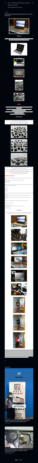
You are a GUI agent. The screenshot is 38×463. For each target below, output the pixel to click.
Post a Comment (9, 453)
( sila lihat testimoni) (28, 212)
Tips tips (16, 7)
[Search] (32, 3)
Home (9, 7)
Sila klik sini (26, 114)
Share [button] (5, 423)
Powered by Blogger (19, 460)
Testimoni (12, 7)
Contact (20, 7)
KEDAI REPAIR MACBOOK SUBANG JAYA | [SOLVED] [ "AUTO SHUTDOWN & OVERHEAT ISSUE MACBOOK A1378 (19, 450)
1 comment (8, 423)
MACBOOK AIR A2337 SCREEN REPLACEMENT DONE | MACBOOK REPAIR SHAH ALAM (17, 420)
